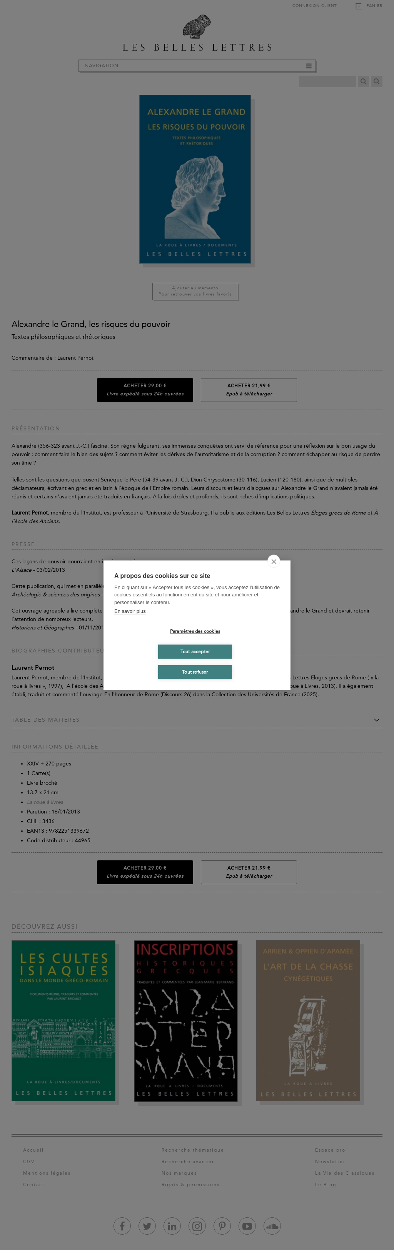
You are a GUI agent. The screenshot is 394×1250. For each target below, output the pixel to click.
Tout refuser (195, 672)
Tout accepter (195, 651)
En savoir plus (130, 611)
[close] (273, 561)
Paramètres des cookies (195, 631)
